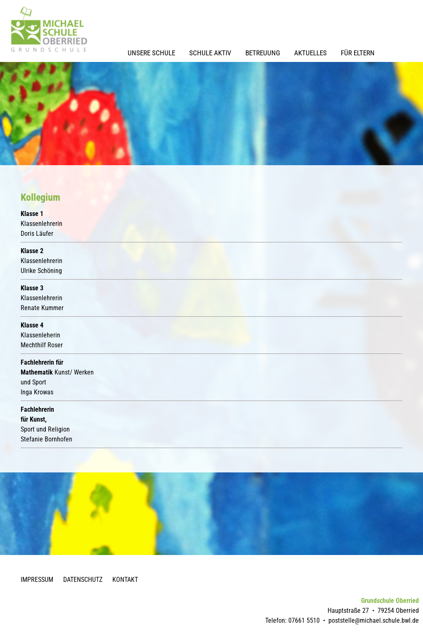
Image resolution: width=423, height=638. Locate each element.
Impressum (37, 579)
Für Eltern (358, 53)
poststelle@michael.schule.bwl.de (373, 620)
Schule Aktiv (210, 53)
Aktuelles (310, 53)
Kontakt (125, 579)
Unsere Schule (151, 53)
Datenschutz (82, 579)
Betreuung (262, 53)
